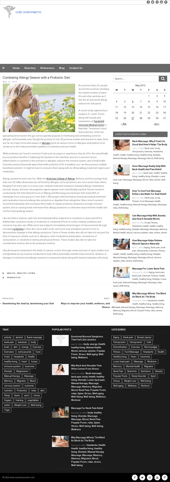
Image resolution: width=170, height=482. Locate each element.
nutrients (29, 385)
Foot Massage (146, 201)
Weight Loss (20, 405)
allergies (46, 143)
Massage (132, 158)
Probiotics (14, 278)
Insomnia (29, 366)
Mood (150, 158)
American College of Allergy (60, 178)
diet (15, 347)
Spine (115, 286)
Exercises (9, 352)
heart (24, 361)
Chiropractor (138, 151)
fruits (7, 356)
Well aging (92, 354)
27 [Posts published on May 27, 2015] (133, 118)
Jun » (156, 124)
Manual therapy (120, 158)
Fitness (135, 201)
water (7, 405)
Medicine (151, 361)
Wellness (83, 357)
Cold (149, 342)
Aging (147, 247)
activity (7, 337)
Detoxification (120, 347)
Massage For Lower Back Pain (148, 268)
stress (157, 180)
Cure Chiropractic (28, 12)
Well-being (159, 158)
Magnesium (22, 371)
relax (151, 180)
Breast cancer (144, 337)
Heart (133, 356)
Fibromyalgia (150, 347)
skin (42, 390)
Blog (61, 68)
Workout (75, 400)
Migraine (125, 310)
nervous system (140, 232)
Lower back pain (96, 380)
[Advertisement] (91, 39)
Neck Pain (84, 390)
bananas (22, 342)
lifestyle (156, 155)
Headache (158, 151)
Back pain (149, 148)
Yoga (6, 410)
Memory (163, 229)
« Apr (124, 124)
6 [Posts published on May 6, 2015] (132, 101)
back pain (159, 272)
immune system (12, 366)
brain (6, 347)
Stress (157, 232)
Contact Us (75, 68)
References (47, 68)
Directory (30, 68)
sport (26, 395)
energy (25, 347)
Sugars (7, 400)
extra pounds (24, 352)
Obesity (159, 371)
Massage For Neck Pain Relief (87, 408)
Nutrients (132, 371)
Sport (153, 376)
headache (19, 356)
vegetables (33, 400)
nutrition (8, 390)
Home (16, 68)
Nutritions (146, 371)
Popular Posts (143, 310)
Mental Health (119, 232)
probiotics (19, 229)
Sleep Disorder (139, 376)
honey (34, 361)
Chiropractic (142, 250)
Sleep (7, 395)
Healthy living (26, 273)
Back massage (34, 337)
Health (11, 273)
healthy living (133, 155)
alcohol (19, 337)
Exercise (148, 151)
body (157, 148)
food (38, 352)
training (19, 400)
